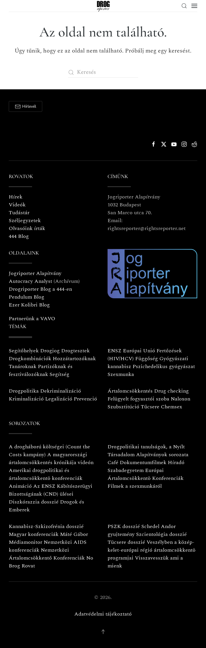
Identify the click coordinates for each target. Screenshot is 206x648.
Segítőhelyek (24, 351)
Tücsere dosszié (126, 542)
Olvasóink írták (27, 228)
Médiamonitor (25, 542)
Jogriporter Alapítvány (35, 273)
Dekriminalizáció (60, 391)
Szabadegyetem (126, 470)
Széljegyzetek (25, 220)
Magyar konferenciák (34, 534)
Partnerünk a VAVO (32, 319)
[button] (184, 6)
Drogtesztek (75, 351)
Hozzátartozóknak (74, 359)
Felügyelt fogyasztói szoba (138, 399)
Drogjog (50, 351)
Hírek (15, 197)
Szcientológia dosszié (161, 534)
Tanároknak (22, 366)
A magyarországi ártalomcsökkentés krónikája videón (51, 458)
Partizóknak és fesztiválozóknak (41, 370)
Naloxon (180, 399)
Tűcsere (150, 407)
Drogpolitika (24, 391)
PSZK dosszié (124, 526)
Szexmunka (121, 374)
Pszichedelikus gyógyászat (164, 366)
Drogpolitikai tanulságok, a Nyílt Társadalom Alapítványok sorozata (148, 451)
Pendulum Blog (26, 297)
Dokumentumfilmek (143, 462)
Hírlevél (25, 106)
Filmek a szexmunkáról (135, 486)
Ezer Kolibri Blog (29, 305)
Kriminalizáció (26, 399)
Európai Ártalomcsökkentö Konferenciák (146, 474)
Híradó (176, 462)
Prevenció (84, 399)
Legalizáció (58, 399)
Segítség (59, 374)
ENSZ (115, 351)
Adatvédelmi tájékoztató (103, 614)
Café (113, 462)
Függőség (146, 359)
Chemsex (171, 407)
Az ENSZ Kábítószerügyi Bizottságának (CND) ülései (50, 490)
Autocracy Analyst (30, 281)
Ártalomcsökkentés (130, 391)
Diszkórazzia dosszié (34, 502)
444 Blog (19, 236)
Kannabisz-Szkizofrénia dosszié (46, 526)
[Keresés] (103, 72)
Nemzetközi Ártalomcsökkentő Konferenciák (47, 554)
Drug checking (171, 391)
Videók (17, 205)
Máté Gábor (74, 534)
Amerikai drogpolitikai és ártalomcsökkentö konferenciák (45, 474)
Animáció (20, 486)
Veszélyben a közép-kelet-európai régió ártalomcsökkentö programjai (152, 550)
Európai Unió (139, 351)
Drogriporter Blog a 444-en (40, 289)
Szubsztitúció (123, 407)
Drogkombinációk (30, 359)
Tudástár (19, 213)
